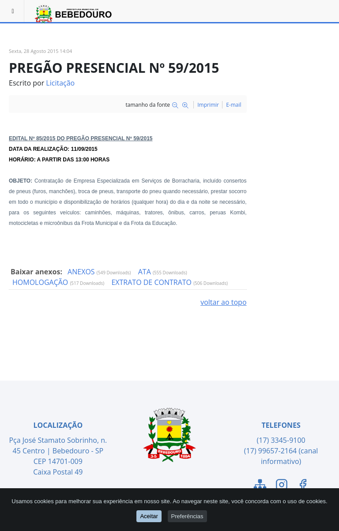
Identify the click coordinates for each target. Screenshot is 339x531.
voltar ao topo (223, 302)
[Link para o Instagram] (281, 486)
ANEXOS (82, 272)
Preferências (187, 516)
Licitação (60, 83)
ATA (145, 272)
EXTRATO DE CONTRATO (152, 282)
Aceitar (149, 516)
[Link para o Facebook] (303, 486)
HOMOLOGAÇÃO (41, 282)
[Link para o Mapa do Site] (260, 486)
